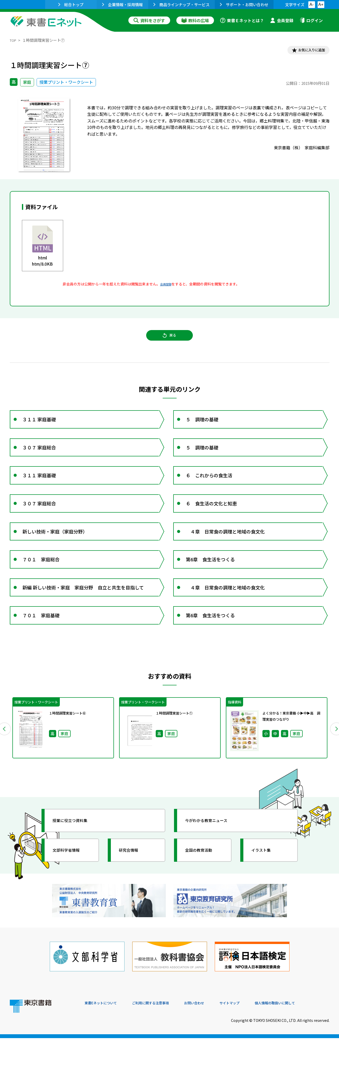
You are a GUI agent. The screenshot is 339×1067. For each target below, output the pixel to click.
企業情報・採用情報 (122, 4)
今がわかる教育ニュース (212, 859)
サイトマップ (252, 1032)
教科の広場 (195, 20)
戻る (169, 341)
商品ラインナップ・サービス (181, 4)
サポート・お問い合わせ (244, 4)
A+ (320, 4)
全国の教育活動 (203, 888)
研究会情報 (132, 888)
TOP (14, 40)
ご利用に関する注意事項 (162, 1032)
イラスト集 (265, 888)
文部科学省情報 (71, 888)
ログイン (311, 20)
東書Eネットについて (104, 1032)
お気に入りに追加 (307, 51)
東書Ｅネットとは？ (242, 20)
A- (312, 4)
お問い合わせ (212, 1032)
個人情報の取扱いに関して (304, 1032)
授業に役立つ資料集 (76, 859)
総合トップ (71, 4)
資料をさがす (149, 20)
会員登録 (281, 20)
